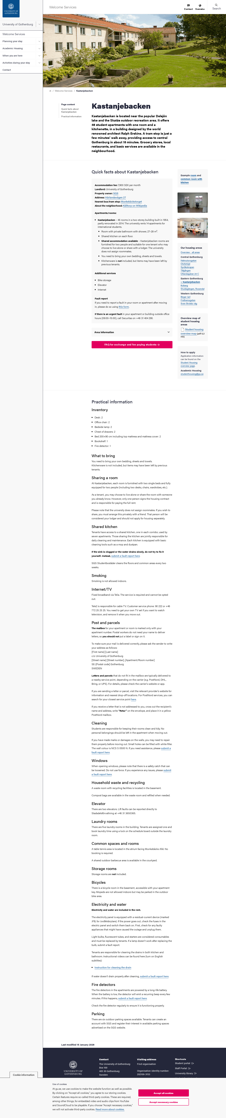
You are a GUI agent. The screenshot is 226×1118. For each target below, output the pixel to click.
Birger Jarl (185, 296)
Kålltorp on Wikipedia (135, 205)
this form (124, 306)
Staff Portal (183, 1068)
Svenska (200, 7)
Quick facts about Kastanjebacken (70, 110)
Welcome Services (14, 34)
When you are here (12, 55)
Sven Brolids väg (189, 303)
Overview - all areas (190, 252)
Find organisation (146, 1063)
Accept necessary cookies (163, 1102)
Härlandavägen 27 (115, 197)
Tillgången (186, 270)
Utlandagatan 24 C (190, 273)
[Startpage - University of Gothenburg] (21, 10)
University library (186, 1073)
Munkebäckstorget (131, 201)
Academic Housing (13, 48)
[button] (216, 7)
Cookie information (23, 1075)
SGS (115, 193)
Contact (7, 69)
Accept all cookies (163, 1093)
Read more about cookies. (110, 1109)
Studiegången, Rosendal (192, 288)
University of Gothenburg (18, 24)
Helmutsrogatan (188, 260)
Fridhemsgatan (188, 300)
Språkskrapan (187, 267)
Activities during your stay (16, 62)
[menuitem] (188, 7)
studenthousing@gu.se (192, 373)
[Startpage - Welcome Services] (62, 7)
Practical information (71, 116)
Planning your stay (12, 41)
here (133, 699)
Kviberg (184, 285)
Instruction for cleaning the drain (113, 967)
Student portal (184, 1063)
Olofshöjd (185, 263)
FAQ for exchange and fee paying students (132, 344)
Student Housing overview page (189, 364)
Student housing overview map (192, 331)
